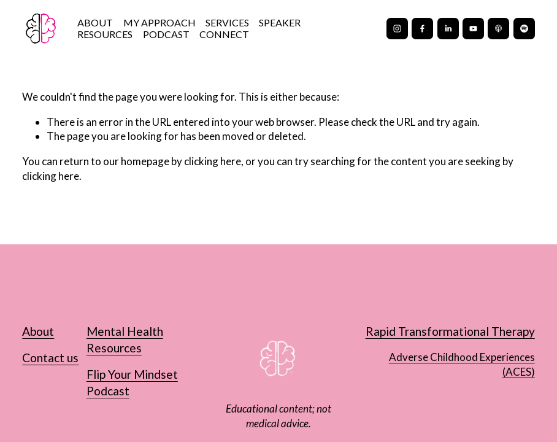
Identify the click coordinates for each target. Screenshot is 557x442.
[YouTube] (473, 28)
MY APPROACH (159, 22)
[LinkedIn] (448, 28)
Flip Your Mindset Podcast (132, 382)
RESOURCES (105, 35)
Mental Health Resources (124, 339)
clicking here (212, 161)
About (38, 331)
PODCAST (166, 35)
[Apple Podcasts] (498, 28)
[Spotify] (524, 28)
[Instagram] (397, 28)
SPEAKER (280, 22)
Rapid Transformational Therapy (450, 331)
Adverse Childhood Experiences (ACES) (462, 364)
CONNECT (224, 35)
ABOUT (95, 22)
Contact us (50, 358)
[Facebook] (422, 28)
